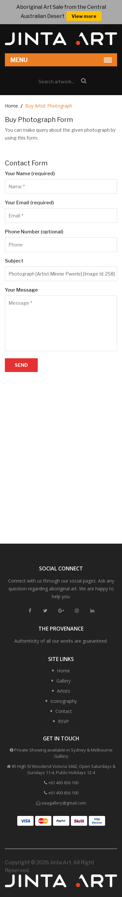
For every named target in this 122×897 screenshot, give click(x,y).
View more (84, 16)
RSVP (63, 721)
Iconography (63, 701)
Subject (14, 261)
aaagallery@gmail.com (63, 803)
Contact (63, 711)
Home (11, 106)
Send (21, 365)
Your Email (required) (29, 203)
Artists (63, 691)
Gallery (63, 681)
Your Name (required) (30, 174)
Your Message (21, 290)
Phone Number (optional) (34, 232)
